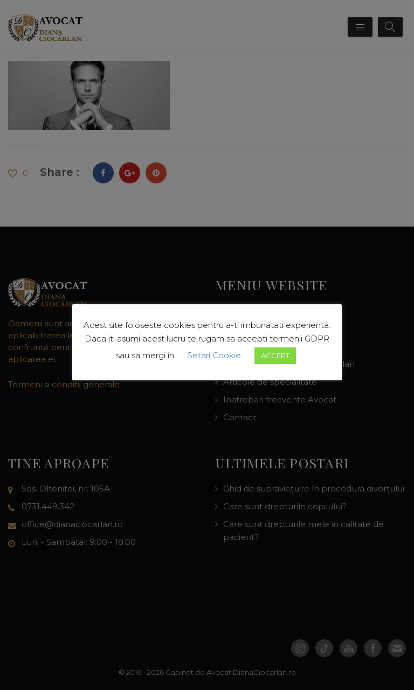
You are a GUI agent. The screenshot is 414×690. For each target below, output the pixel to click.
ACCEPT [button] (275, 355)
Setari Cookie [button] (214, 355)
